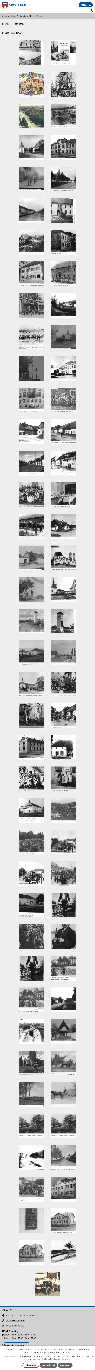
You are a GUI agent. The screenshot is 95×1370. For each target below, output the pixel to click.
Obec (13, 16)
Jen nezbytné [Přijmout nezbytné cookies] (48, 1365)
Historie (22, 16)
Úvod (4, 16)
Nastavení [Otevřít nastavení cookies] (65, 1365)
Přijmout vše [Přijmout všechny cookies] (31, 1365)
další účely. (66, 1352)
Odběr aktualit (14, 1345)
